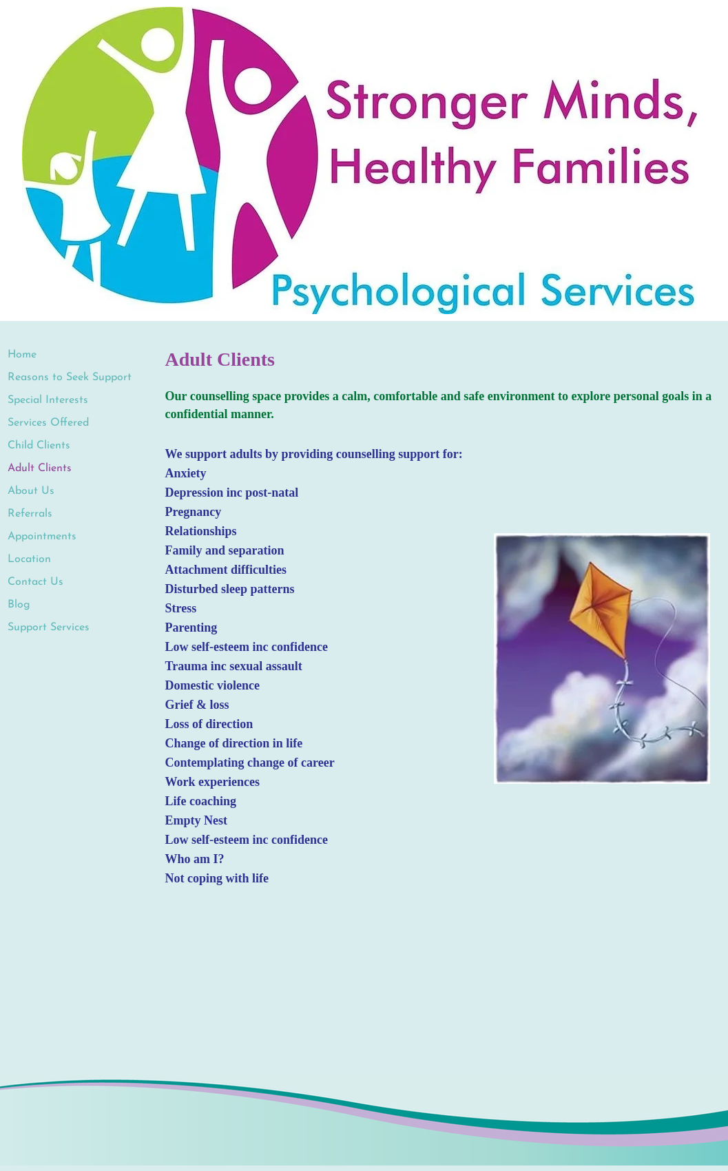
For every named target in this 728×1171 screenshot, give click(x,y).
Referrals (30, 513)
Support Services (49, 627)
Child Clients (39, 445)
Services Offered (48, 422)
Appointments (42, 536)
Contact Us (35, 582)
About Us (31, 491)
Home (22, 354)
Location (29, 559)
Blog (19, 604)
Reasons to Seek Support (70, 377)
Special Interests (48, 400)
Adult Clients (40, 468)
